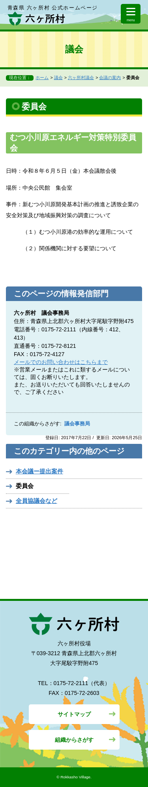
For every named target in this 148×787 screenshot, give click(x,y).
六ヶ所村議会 (81, 77)
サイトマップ (74, 714)
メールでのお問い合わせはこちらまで (61, 362)
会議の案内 (110, 77)
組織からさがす (74, 740)
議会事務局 (77, 424)
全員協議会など (36, 500)
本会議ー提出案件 (39, 471)
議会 (58, 77)
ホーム (42, 77)
